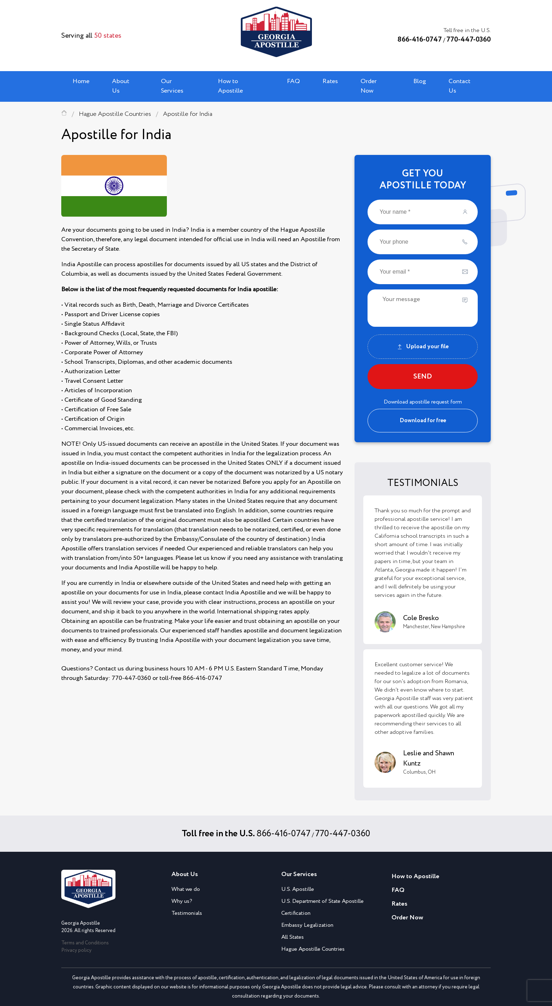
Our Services (172, 86)
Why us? (181, 901)
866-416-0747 (419, 40)
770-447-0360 (468, 40)
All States (292, 937)
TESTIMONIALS (422, 483)
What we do (185, 889)
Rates (330, 81)
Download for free (423, 421)
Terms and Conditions (85, 942)
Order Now (368, 86)
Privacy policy (76, 950)
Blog (419, 81)
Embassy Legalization (307, 925)
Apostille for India (187, 114)
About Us (120, 86)
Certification (295, 913)
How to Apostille (230, 86)
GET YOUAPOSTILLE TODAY (423, 180)
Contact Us (459, 86)
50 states (107, 36)
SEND (422, 376)
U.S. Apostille (297, 889)
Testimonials (186, 913)
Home (81, 81)
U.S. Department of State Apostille (322, 901)
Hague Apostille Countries (115, 114)
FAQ (293, 81)
